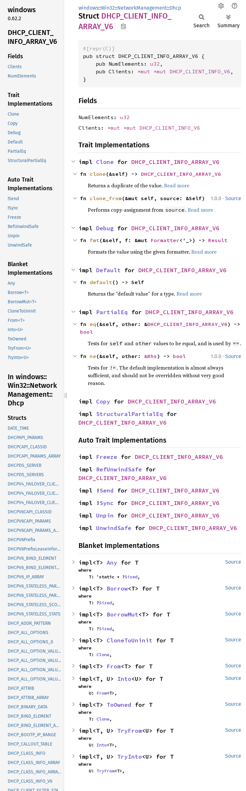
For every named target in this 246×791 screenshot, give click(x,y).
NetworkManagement (142, 8)
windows (88, 8)
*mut (145, 71)
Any (112, 562)
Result (217, 240)
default (101, 282)
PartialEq (112, 312)
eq (93, 324)
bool (86, 332)
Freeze (106, 457)
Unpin (105, 515)
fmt (94, 240)
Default (108, 270)
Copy (103, 401)
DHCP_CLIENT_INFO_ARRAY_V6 (175, 162)
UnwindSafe (113, 528)
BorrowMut (122, 614)
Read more (176, 185)
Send (107, 490)
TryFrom (129, 730)
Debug (105, 228)
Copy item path (123, 26)
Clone (105, 162)
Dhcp (175, 8)
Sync (107, 503)
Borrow (117, 588)
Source (233, 198)
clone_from (106, 198)
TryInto (129, 756)
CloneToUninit (129, 640)
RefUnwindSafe (119, 469)
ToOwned (119, 704)
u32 (155, 64)
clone (98, 174)
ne (93, 356)
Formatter (165, 240)
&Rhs (150, 356)
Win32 (108, 8)
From (114, 666)
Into (124, 678)
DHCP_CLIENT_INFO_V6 (199, 71)
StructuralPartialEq (129, 414)
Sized (131, 577)
